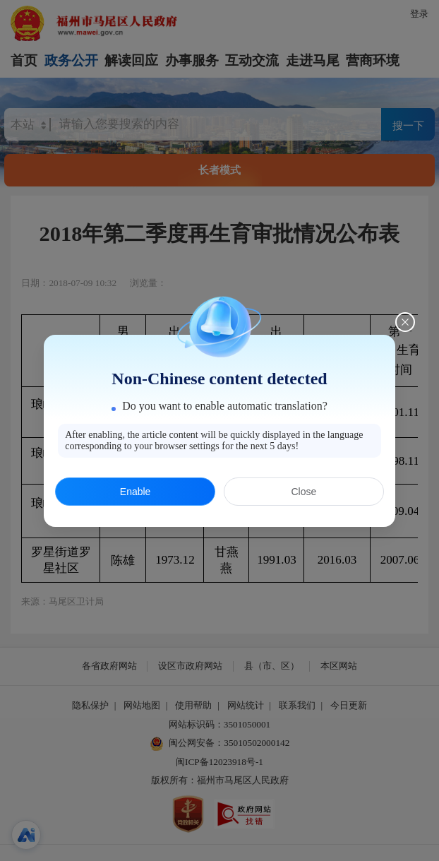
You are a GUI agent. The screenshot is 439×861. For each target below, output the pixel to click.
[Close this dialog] (405, 312)
